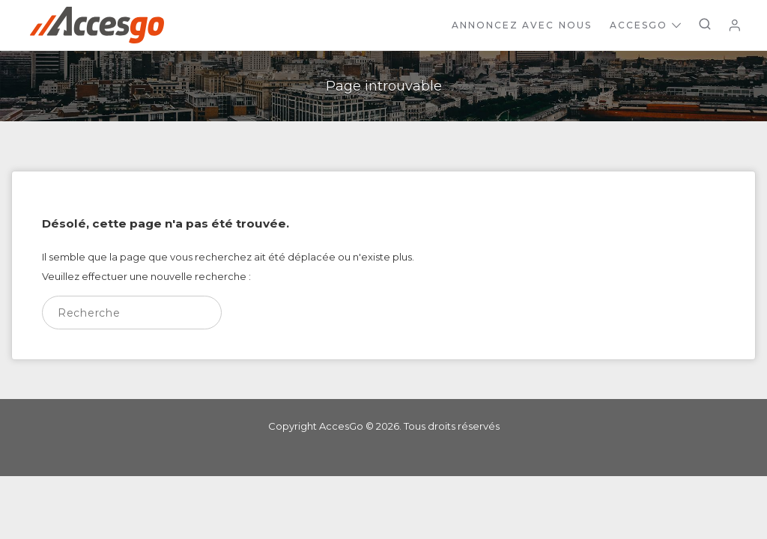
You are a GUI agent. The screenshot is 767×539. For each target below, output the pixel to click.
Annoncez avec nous (522, 25)
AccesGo (645, 25)
